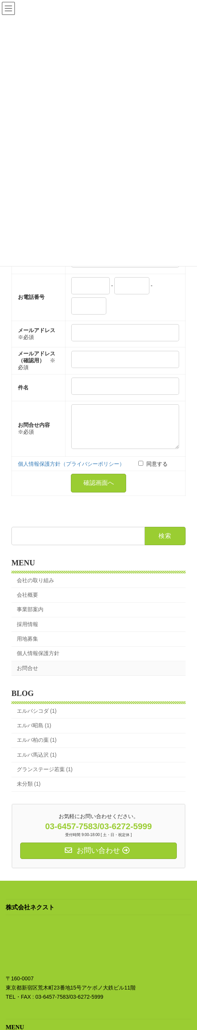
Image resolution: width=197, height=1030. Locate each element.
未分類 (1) (29, 792)
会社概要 (27, 603)
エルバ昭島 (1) (34, 733)
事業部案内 (30, 617)
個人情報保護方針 (38, 661)
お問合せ (27, 676)
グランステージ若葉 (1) (45, 777)
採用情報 (27, 632)
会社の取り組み (35, 588)
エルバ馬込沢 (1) (37, 762)
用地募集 (27, 646)
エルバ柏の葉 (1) (37, 748)
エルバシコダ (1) (37, 719)
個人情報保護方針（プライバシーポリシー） (71, 472)
